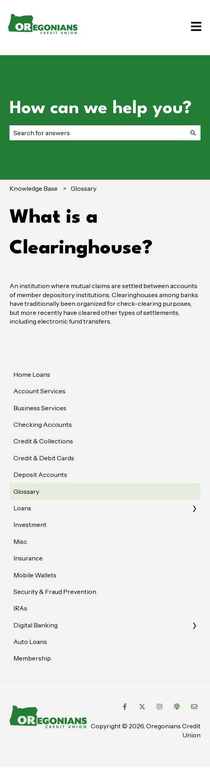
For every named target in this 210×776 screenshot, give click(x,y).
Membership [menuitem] (32, 658)
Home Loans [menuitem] (31, 374)
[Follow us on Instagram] (159, 706)
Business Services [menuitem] (39, 408)
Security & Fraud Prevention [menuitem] (54, 591)
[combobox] (97, 132)
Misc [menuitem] (20, 541)
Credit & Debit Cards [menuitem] (43, 458)
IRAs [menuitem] (20, 608)
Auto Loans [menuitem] (30, 642)
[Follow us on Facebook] (124, 706)
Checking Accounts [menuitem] (42, 424)
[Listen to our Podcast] (177, 706)
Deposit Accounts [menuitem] (40, 474)
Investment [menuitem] (30, 524)
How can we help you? (100, 108)
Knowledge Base (33, 188)
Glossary (83, 188)
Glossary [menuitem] (26, 491)
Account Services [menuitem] (39, 391)
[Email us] (194, 706)
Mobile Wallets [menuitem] (34, 575)
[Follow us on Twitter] (142, 706)
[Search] (193, 132)
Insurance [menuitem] (28, 558)
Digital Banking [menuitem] (35, 625)
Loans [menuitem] (22, 508)
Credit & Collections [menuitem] (43, 441)
